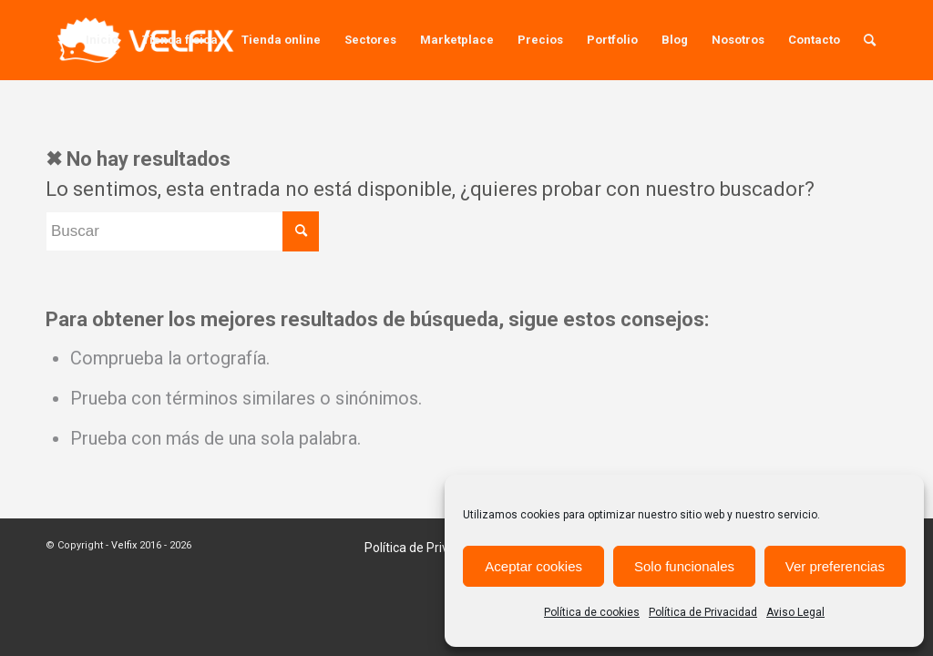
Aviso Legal (795, 612)
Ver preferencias (835, 566)
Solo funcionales (684, 566)
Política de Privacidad (703, 612)
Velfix (124, 545)
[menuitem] (102, 40)
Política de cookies (592, 612)
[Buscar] (869, 40)
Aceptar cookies (533, 566)
